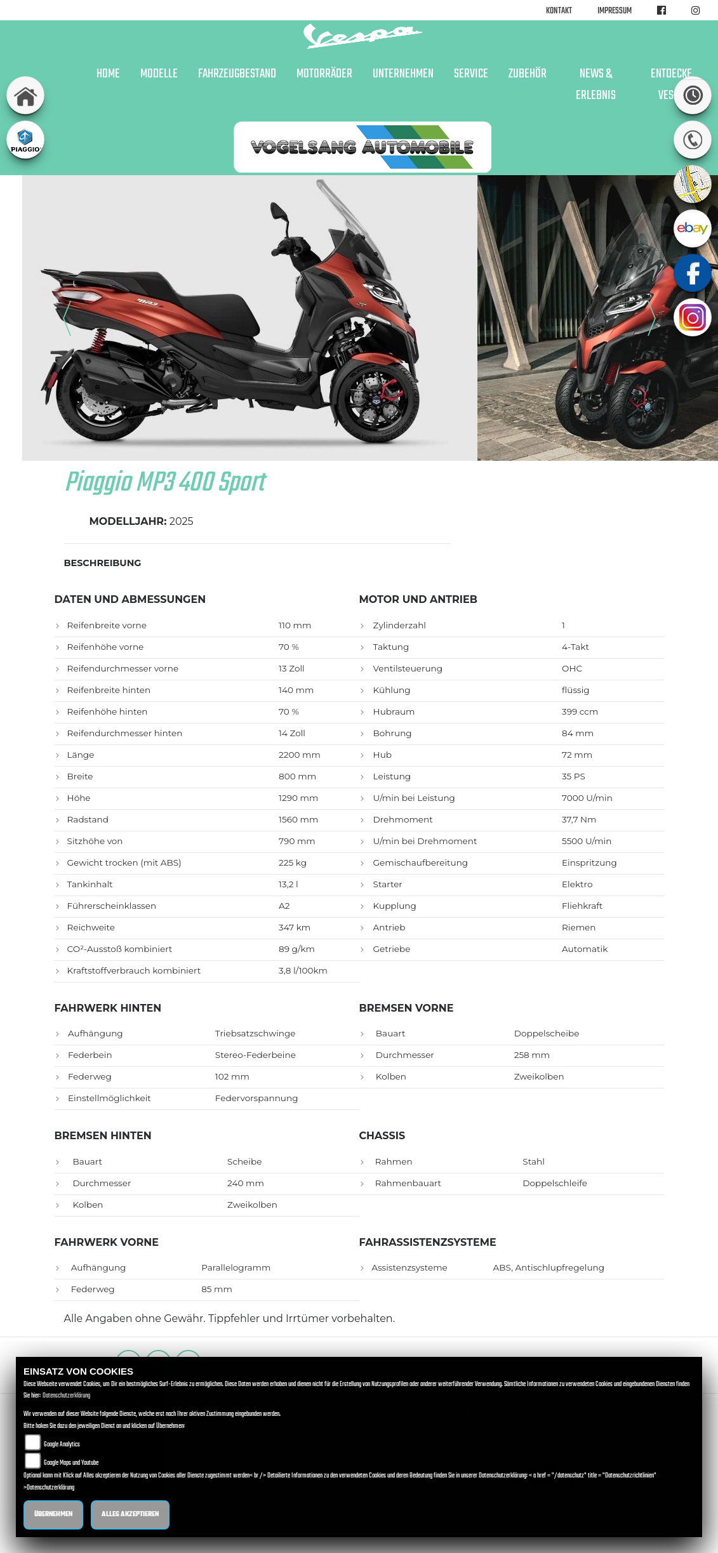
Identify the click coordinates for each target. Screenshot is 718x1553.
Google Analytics (62, 1444)
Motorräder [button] (324, 74)
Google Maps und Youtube (71, 1463)
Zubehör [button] (528, 74)
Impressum (614, 11)
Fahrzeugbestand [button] (237, 74)
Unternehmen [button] (403, 74)
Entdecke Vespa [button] (671, 85)
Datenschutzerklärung (66, 1396)
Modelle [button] (159, 74)
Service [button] (471, 74)
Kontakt (559, 11)
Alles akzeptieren (130, 1514)
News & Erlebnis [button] (596, 85)
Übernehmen (53, 1514)
